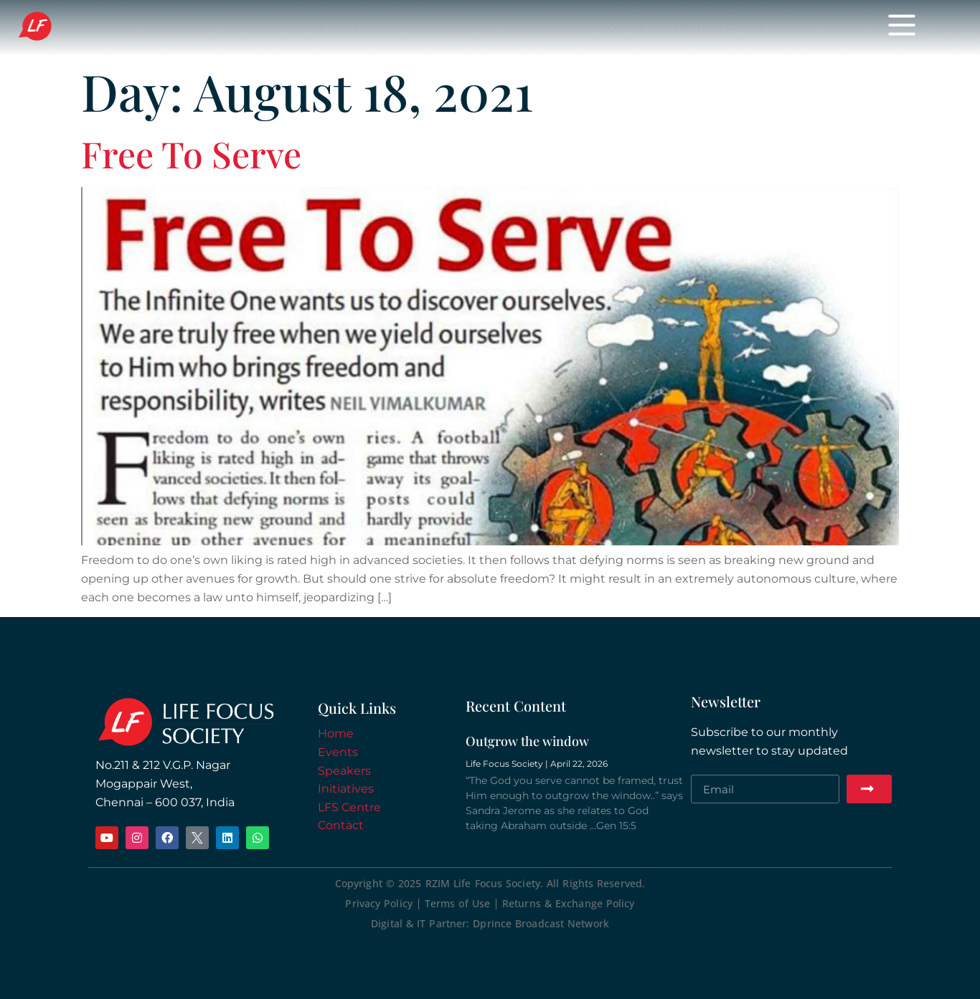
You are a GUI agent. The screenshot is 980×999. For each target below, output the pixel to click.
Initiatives (346, 788)
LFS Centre (349, 807)
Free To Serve (191, 154)
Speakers (344, 771)
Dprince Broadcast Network (541, 923)
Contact (341, 825)
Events (338, 752)
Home (336, 733)
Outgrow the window (527, 741)
